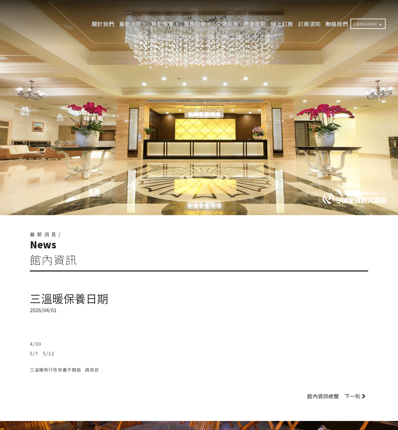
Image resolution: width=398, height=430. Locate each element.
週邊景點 (254, 24)
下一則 (355, 396)
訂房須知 (309, 24)
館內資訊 (323, 396)
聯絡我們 (337, 24)
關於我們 (103, 24)
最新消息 (130, 24)
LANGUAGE (365, 24)
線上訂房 (282, 24)
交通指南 (227, 24)
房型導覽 (162, 24)
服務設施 (195, 24)
